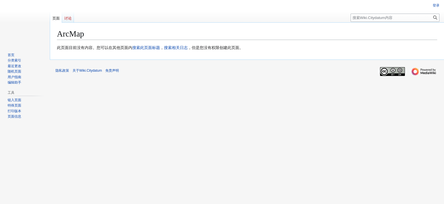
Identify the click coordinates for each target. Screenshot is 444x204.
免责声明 (112, 71)
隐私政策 (62, 71)
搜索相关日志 (176, 47)
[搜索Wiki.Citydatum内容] (395, 18)
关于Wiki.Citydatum (87, 71)
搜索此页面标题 (146, 47)
